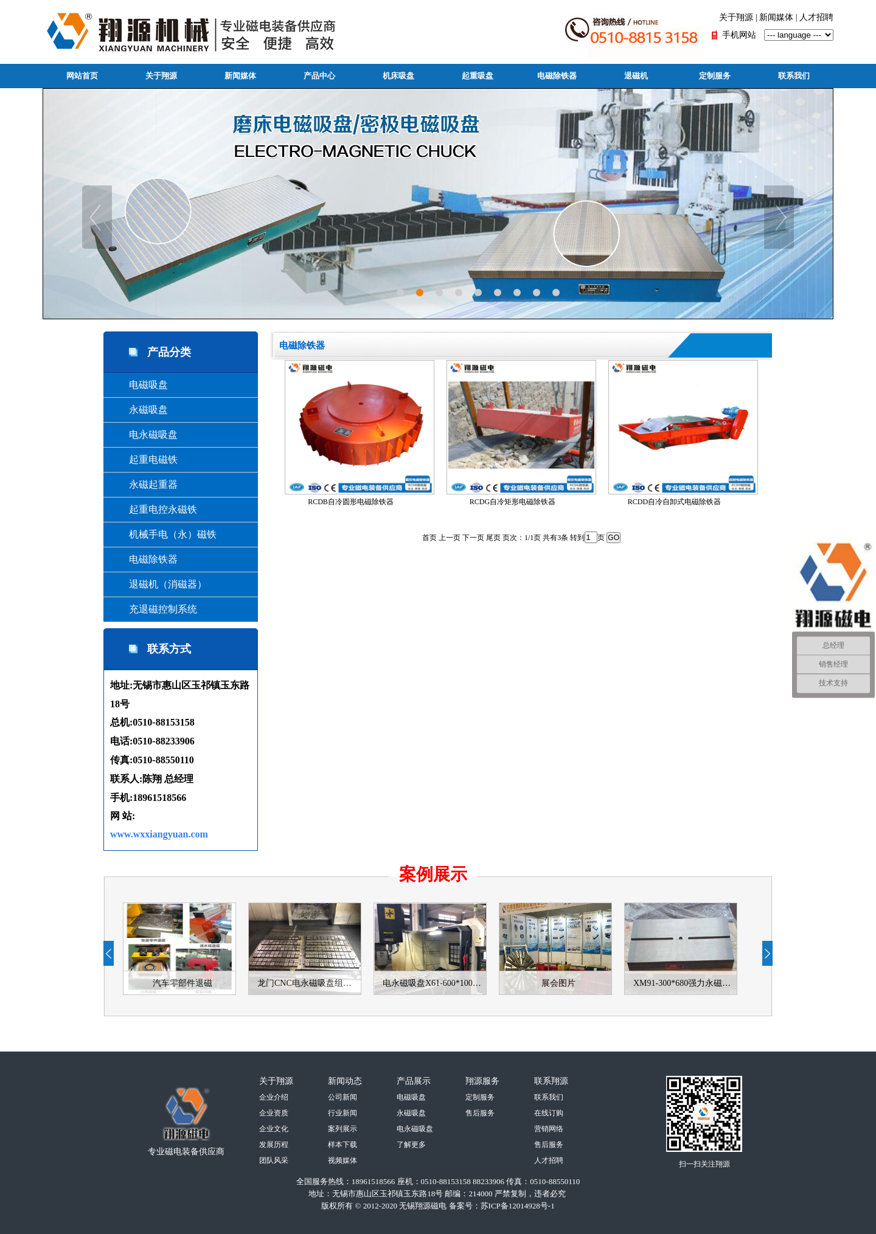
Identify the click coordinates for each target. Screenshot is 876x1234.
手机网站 (739, 35)
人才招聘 (816, 17)
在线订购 (548, 1113)
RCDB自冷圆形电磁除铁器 (358, 433)
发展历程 (273, 1144)
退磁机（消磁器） (158, 584)
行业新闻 (342, 1113)
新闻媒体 (776, 17)
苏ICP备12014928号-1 (518, 1205)
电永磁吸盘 (143, 434)
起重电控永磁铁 (153, 509)
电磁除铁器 (557, 75)
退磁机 (636, 75)
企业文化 (273, 1129)
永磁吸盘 (138, 409)
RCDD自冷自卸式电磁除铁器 (682, 433)
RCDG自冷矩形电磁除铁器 (520, 433)
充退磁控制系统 (153, 609)
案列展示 (342, 1129)
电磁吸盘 (138, 385)
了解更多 (411, 1144)
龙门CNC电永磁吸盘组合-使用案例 (309, 983)
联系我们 (794, 75)
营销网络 (548, 1129)
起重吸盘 (477, 75)
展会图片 (558, 983)
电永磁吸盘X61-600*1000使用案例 (434, 983)
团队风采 (273, 1160)
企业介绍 (273, 1097)
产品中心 (319, 75)
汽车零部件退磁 (182, 983)
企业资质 (273, 1113)
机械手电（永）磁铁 (163, 534)
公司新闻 (342, 1097)
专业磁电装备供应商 (186, 1151)
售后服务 (480, 1113)
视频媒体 (342, 1160)
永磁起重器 (143, 484)
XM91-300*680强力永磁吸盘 (685, 983)
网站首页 (82, 75)
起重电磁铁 (143, 459)
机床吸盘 (398, 75)
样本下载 (342, 1144)
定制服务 (715, 75)
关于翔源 (736, 17)
